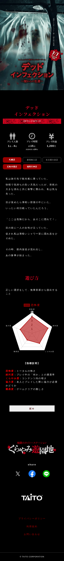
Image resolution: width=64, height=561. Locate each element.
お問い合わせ (32, 534)
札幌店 (12, 160)
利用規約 (32, 526)
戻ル (32, 408)
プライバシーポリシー (32, 518)
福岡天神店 (32, 167)
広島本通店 (12, 167)
